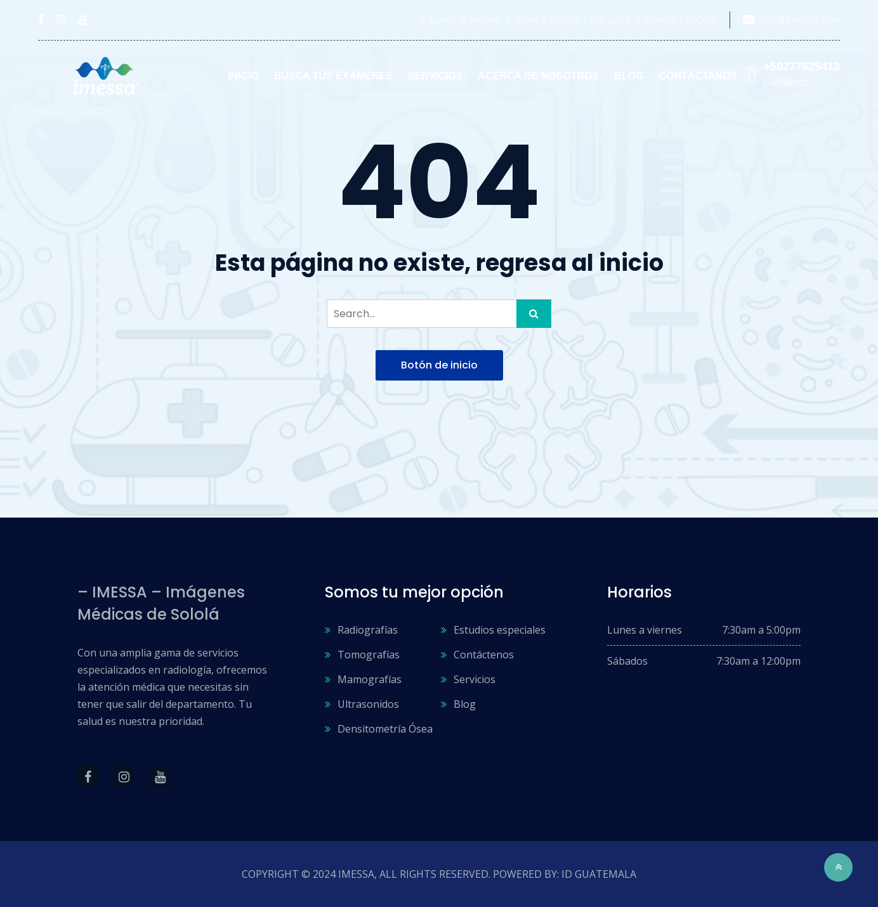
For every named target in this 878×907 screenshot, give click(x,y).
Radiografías (367, 630)
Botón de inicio (439, 365)
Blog (628, 75)
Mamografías (369, 679)
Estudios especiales (500, 630)
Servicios (435, 75)
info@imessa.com (800, 20)
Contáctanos (698, 75)
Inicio (243, 75)
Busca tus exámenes (333, 75)
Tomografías (368, 655)
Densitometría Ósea (385, 729)
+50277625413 (801, 66)
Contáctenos (484, 655)
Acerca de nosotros (539, 75)
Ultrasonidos (368, 704)
